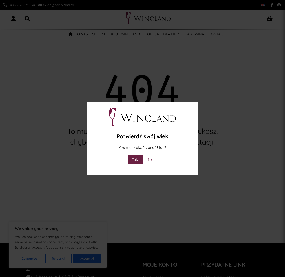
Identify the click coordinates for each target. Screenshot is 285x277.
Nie (150, 159)
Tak (135, 159)
